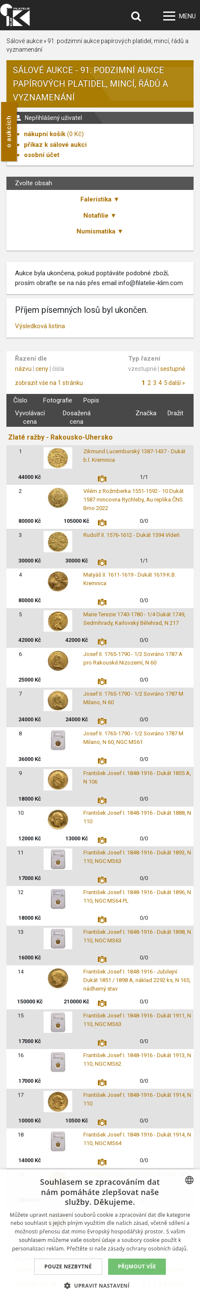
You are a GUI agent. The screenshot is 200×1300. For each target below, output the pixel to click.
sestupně (172, 368)
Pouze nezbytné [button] (68, 1266)
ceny (41, 368)
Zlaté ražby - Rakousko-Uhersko (60, 437)
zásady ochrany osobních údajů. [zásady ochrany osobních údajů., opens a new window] (148, 1248)
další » (176, 382)
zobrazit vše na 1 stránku (49, 382)
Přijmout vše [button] (137, 1266)
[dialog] (100, 1234)
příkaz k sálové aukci (55, 145)
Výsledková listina (40, 326)
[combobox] (189, 1180)
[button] (100, 1285)
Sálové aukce (24, 41)
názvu (23, 368)
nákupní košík (44, 134)
